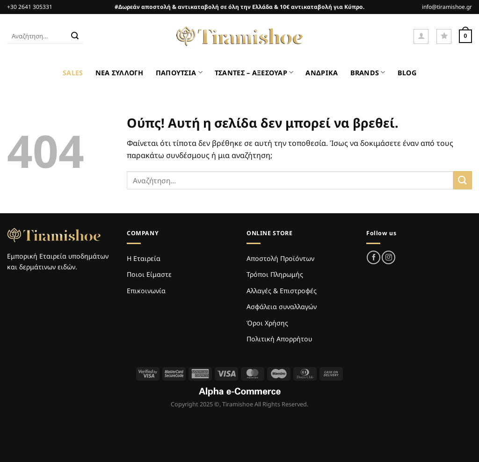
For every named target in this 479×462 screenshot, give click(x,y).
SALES (73, 72)
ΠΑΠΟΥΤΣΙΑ (179, 72)
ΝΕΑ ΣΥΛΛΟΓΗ (119, 72)
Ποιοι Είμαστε (149, 274)
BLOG (407, 72)
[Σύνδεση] (421, 36)
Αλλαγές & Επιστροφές (282, 290)
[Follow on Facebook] (373, 257)
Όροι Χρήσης (267, 322)
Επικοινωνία (146, 290)
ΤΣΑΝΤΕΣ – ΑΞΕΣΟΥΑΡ (254, 72)
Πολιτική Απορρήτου (279, 338)
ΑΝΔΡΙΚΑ (321, 72)
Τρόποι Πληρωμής (275, 274)
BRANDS (367, 72)
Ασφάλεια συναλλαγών (282, 306)
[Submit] (75, 36)
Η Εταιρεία (143, 258)
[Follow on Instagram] (388, 257)
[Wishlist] (443, 36)
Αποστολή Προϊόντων (280, 258)
